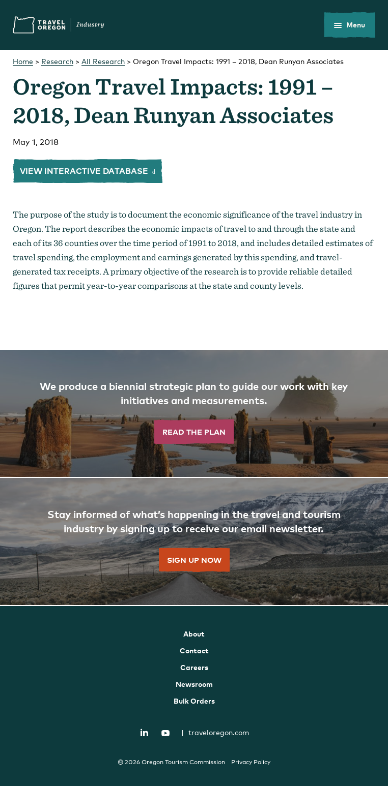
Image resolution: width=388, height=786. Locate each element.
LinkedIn (145, 732)
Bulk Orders (194, 701)
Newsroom (194, 684)
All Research (103, 61)
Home (23, 61)
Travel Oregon (58, 25)
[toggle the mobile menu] (349, 25)
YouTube (165, 733)
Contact (194, 650)
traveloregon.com (215, 732)
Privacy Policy (250, 762)
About (194, 633)
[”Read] (194, 414)
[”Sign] (194, 542)
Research (57, 61)
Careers (194, 667)
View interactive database (85, 171)
